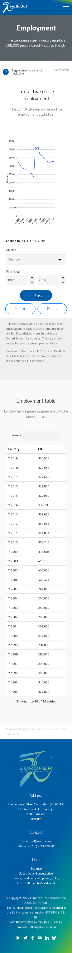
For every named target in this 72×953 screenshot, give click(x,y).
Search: (36, 435)
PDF (20, 315)
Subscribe (25, 884)
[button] (29, 72)
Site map (36, 879)
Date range (13, 274)
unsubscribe (45, 884)
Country (11, 252)
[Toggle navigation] (66, 6)
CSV (52, 315)
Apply (36, 301)
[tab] (29, 72)
